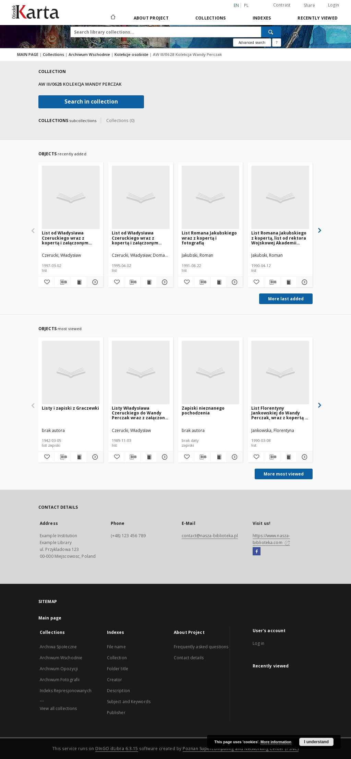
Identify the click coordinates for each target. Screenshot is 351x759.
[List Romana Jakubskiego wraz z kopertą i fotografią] (210, 197)
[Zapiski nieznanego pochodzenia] (210, 373)
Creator (114, 680)
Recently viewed (318, 18)
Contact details (189, 658)
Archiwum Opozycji (59, 669)
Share (309, 5)
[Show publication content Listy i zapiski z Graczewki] (79, 457)
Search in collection (91, 101)
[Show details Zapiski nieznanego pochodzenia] (234, 457)
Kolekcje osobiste (131, 54)
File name (116, 647)
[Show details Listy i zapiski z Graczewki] (94, 457)
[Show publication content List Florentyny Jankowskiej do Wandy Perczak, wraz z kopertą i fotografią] (288, 457)
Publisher (116, 712)
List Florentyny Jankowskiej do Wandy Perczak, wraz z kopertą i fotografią (278, 413)
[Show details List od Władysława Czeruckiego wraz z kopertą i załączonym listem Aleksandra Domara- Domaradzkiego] (94, 282)
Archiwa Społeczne (58, 647)
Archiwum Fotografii (60, 680)
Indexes (262, 18)
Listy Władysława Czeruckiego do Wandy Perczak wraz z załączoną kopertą (139, 413)
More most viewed (284, 474)
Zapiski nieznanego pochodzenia (203, 410)
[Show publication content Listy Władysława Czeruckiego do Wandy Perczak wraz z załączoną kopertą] (149, 457)
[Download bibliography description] (62, 282)
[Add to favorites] (46, 282)
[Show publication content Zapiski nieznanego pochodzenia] (218, 457)
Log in (259, 643)
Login (333, 5)
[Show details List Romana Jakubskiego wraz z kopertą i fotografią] (234, 282)
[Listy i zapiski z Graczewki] (70, 373)
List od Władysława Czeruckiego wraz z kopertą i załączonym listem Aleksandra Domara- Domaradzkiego (69, 237)
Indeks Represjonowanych (66, 691)
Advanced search (252, 42)
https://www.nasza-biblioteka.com (271, 539)
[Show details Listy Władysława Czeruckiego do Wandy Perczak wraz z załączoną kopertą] (164, 457)
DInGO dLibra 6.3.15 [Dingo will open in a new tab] (116, 748)
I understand (316, 741)
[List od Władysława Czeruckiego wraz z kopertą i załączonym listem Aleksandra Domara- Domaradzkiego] (70, 197)
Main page (49, 618)
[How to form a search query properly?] (276, 42)
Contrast (282, 5)
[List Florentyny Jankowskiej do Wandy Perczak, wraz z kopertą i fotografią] (280, 373)
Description (118, 691)
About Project (151, 18)
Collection (117, 658)
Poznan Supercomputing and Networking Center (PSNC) (241, 748)
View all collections (58, 708)
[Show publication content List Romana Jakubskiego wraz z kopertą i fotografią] (218, 282)
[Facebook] (257, 552)
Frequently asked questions (201, 647)
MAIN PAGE (27, 54)
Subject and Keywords (128, 701)
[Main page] (112, 17)
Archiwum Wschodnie (90, 54)
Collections (210, 18)
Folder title (117, 669)
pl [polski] (246, 5)
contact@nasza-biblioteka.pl (210, 536)
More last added (286, 299)
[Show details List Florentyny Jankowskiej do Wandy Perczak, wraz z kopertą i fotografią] (304, 457)
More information (276, 742)
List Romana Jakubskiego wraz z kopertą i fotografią (209, 237)
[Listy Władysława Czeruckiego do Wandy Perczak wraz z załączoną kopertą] (140, 373)
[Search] (271, 31)
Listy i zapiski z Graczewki (70, 408)
